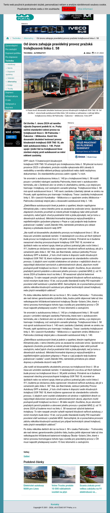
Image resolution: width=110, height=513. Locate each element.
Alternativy (28, 38)
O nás (8, 100)
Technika (16, 38)
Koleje (9, 85)
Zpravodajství (11, 45)
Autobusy (11, 64)
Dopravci (9, 92)
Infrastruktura (11, 96)
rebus (87, 53)
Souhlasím (68, 9)
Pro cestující (11, 49)
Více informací (85, 9)
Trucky (10, 89)
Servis (9, 68)
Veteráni (10, 78)
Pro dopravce (11, 57)
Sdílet (27, 456)
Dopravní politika (13, 53)
